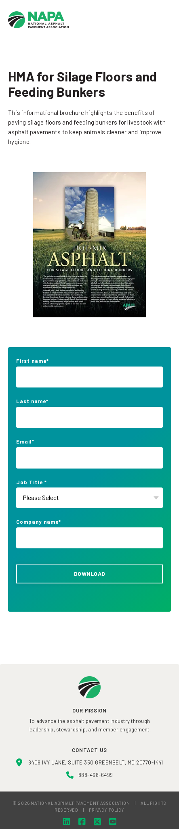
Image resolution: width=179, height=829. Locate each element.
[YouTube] (112, 822)
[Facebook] (82, 822)
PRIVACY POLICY (106, 809)
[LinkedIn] (66, 822)
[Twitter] (97, 821)
